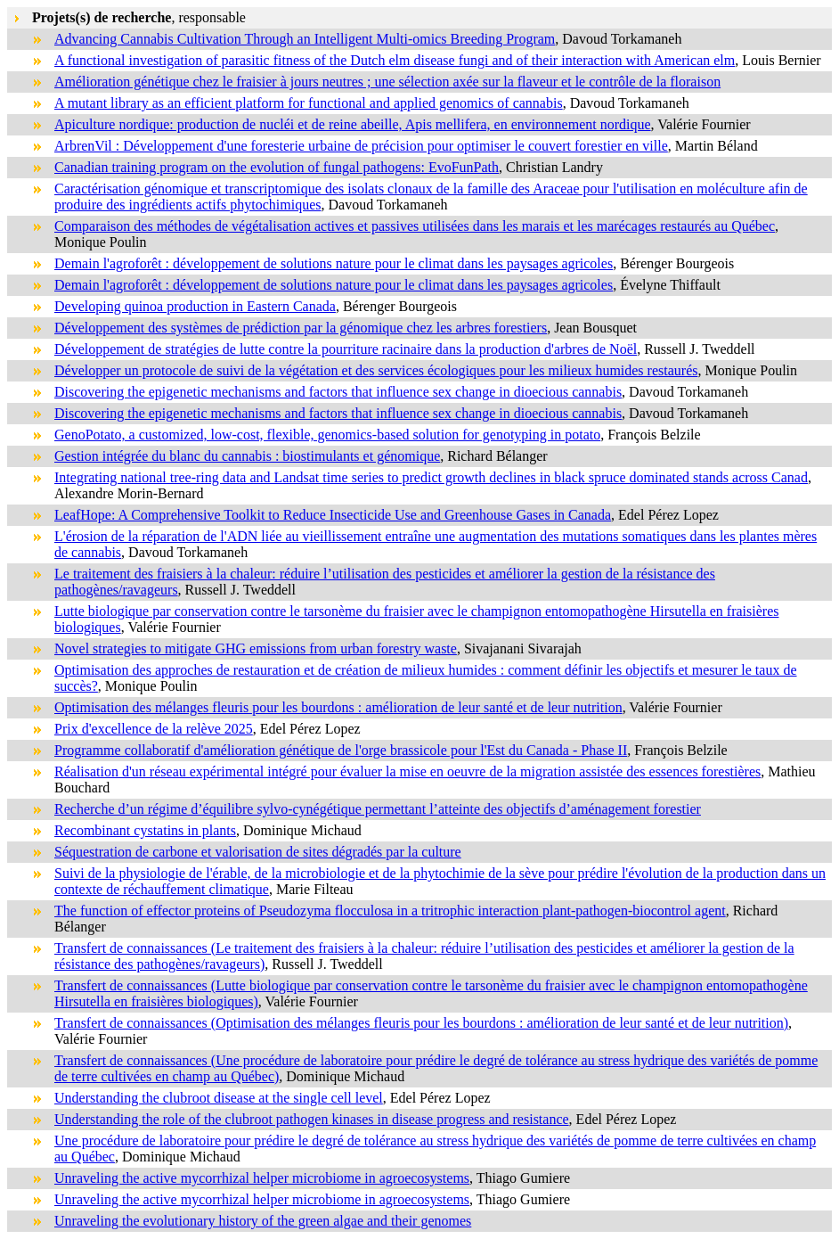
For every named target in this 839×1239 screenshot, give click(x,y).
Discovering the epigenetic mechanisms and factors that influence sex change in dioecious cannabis (338, 391)
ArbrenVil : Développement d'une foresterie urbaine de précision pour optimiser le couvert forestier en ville (361, 145)
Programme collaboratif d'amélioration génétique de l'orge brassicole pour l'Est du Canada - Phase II (340, 750)
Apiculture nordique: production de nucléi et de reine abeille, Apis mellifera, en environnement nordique (352, 124)
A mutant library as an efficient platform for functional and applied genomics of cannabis (308, 103)
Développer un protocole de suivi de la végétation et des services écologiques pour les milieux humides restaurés (375, 370)
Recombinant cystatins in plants (145, 830)
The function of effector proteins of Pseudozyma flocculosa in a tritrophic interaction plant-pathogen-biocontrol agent (390, 910)
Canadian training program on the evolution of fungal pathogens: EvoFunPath (276, 167)
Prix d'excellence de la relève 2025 (153, 728)
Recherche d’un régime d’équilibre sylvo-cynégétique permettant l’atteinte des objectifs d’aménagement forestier (377, 808)
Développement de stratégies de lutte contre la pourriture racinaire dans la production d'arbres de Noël (345, 349)
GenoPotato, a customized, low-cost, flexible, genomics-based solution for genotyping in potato (327, 434)
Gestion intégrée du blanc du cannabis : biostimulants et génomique (247, 456)
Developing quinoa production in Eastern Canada (195, 306)
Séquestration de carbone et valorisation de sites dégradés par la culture (257, 851)
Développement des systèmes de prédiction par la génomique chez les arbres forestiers (300, 327)
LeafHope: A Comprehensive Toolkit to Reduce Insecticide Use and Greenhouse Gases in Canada (332, 514)
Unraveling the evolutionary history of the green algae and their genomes (262, 1220)
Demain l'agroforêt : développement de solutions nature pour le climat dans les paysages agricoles (333, 263)
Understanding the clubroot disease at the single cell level (218, 1097)
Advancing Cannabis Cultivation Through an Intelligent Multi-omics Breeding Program (304, 38)
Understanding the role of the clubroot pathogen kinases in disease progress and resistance (311, 1119)
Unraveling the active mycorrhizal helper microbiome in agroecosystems (261, 1178)
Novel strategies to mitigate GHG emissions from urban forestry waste (255, 648)
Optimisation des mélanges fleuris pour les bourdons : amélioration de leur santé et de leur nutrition (338, 707)
